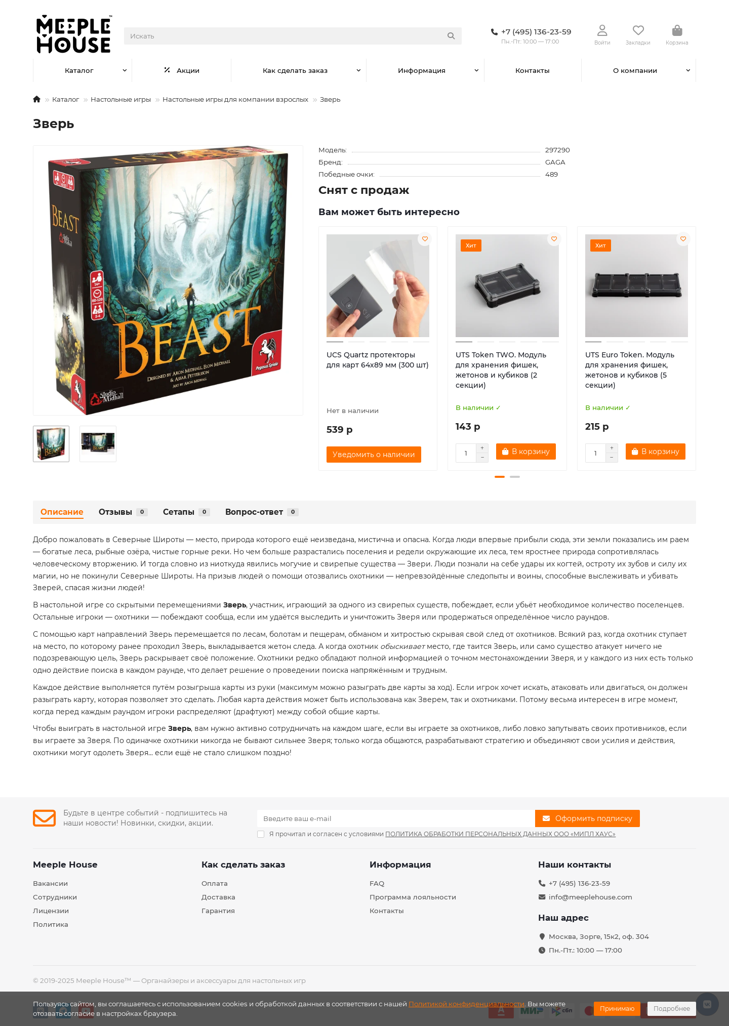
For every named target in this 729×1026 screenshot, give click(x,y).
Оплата (214, 883)
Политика (50, 924)
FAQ (377, 883)
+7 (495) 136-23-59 (579, 883)
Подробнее (672, 1008)
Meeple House (65, 864)
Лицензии (51, 911)
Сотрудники (55, 897)
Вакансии (50, 883)
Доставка (218, 897)
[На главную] (36, 99)
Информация (422, 70)
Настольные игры (121, 99)
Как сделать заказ (295, 70)
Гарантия (218, 911)
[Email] (396, 818)
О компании (635, 70)
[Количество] (466, 453)
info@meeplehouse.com (590, 897)
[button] (500, 477)
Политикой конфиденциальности (466, 1004)
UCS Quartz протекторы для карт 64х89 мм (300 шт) (378, 360)
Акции (181, 70)
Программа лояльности (413, 897)
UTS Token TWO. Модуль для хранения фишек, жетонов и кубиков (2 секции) (501, 370)
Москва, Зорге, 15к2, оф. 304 (599, 936)
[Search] (293, 36)
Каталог (79, 70)
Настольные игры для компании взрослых (235, 99)
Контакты (532, 70)
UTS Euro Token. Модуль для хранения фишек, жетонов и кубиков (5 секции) (629, 370)
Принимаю (617, 1008)
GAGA (555, 162)
